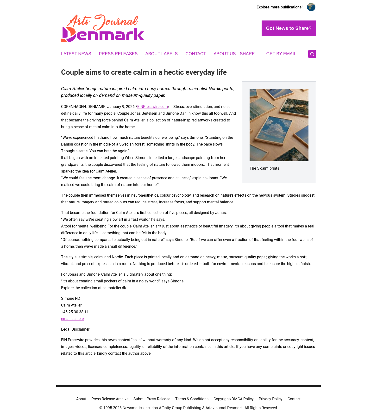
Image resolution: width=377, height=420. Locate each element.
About (81, 399)
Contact (195, 53)
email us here (72, 318)
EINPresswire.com (152, 106)
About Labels (161, 53)
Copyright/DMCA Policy (234, 399)
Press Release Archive (109, 399)
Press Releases (118, 53)
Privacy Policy (271, 399)
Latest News (76, 53)
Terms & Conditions (191, 399)
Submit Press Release (151, 399)
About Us (225, 53)
